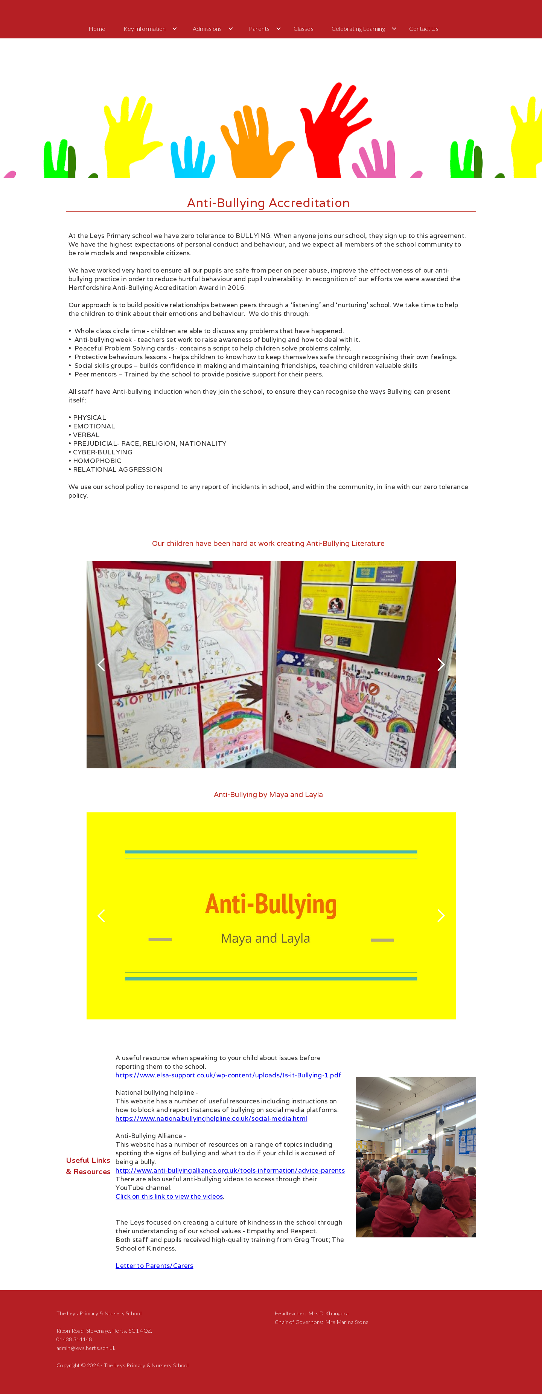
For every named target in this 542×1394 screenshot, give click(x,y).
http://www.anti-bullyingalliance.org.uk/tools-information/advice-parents (230, 1170)
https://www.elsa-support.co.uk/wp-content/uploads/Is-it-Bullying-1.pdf (228, 1075)
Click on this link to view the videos (169, 1196)
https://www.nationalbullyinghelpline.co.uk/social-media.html (211, 1118)
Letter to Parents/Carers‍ (154, 1265)
